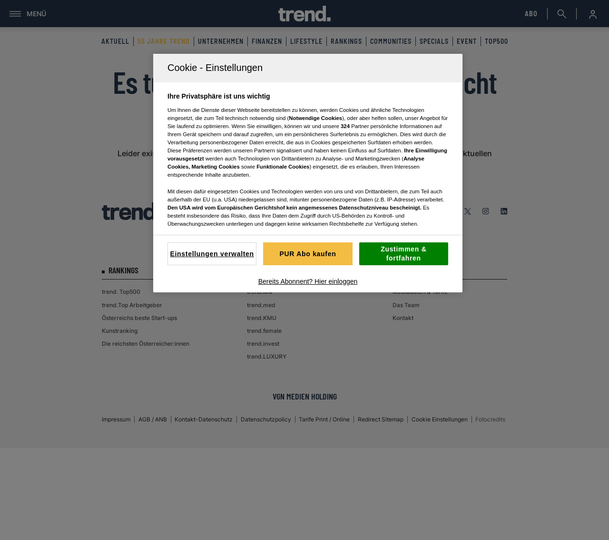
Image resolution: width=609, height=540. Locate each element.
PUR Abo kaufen (308, 254)
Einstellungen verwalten (212, 254)
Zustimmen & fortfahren (403, 253)
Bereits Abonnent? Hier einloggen (308, 281)
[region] (307, 173)
